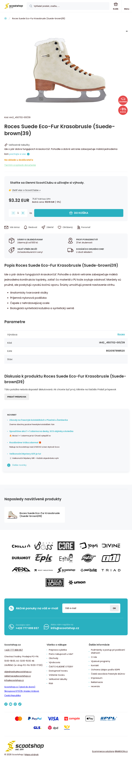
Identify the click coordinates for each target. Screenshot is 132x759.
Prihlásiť (114, 608)
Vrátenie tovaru (57, 675)
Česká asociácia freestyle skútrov (108, 673)
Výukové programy (100, 661)
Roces (121, 334)
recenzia (95, 686)
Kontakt (95, 665)
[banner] (13, 6)
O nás (94, 657)
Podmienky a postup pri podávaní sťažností (108, 651)
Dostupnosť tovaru (58, 670)
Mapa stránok (32, 754)
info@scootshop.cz (65, 628)
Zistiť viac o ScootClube (25, 190)
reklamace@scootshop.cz (17, 676)
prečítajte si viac (17, 154)
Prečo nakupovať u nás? (61, 654)
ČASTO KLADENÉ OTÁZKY (61, 666)
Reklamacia (97, 682)
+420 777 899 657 (27, 628)
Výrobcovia (54, 662)
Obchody (53, 658)
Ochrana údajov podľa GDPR (105, 669)
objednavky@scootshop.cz (17, 671)
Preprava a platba (58, 649)
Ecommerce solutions (103, 751)
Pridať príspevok (16, 397)
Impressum (96, 678)
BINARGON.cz (121, 751)
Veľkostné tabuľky (58, 679)
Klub (51, 683)
